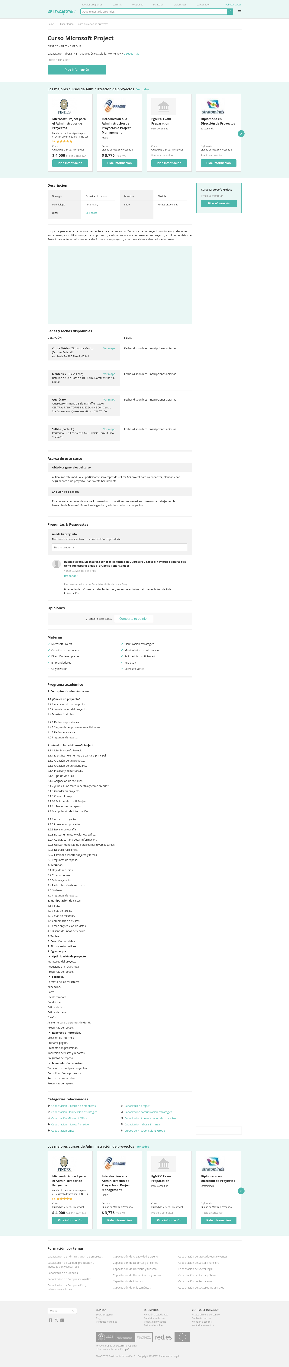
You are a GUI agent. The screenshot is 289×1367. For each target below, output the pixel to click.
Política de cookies (153, 1325)
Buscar (230, 11)
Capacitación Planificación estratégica (74, 1112)
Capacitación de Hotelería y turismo (135, 1269)
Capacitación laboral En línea (142, 1124)
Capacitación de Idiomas (128, 1281)
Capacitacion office (63, 1130)
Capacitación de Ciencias (63, 1273)
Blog (98, 1318)
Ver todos (142, 89)
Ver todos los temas (106, 1321)
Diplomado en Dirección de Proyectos (218, 121)
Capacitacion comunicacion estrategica (148, 1112)
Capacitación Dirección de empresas (73, 1106)
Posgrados (137, 4)
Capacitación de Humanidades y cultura (137, 1275)
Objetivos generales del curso (71, 467)
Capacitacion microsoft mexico (70, 1124)
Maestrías (158, 4)
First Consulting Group (64, 46)
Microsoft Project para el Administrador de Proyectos (69, 123)
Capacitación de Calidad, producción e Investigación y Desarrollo (71, 1264)
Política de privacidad (155, 1321)
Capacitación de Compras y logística (70, 1279)
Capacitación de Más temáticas (132, 1287)
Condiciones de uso (154, 1318)
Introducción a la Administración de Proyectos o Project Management (116, 126)
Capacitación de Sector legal (195, 1269)
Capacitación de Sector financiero (198, 1262)
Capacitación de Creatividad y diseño (135, 1256)
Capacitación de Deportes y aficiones (135, 1262)
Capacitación (203, 4)
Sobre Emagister (104, 1314)
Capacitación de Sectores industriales (201, 1287)
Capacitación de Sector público (197, 1275)
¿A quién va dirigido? (65, 491)
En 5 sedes (91, 212)
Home (51, 24)
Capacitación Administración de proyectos (150, 1118)
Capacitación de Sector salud (196, 1281)
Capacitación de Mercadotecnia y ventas (202, 1256)
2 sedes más (131, 53)
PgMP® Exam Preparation (161, 121)
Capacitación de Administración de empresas (75, 1256)
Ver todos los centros (203, 1325)
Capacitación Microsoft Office (69, 1118)
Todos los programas (91, 4)
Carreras (117, 4)
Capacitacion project (137, 1106)
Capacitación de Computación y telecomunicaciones (67, 1287)
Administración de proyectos (93, 24)
